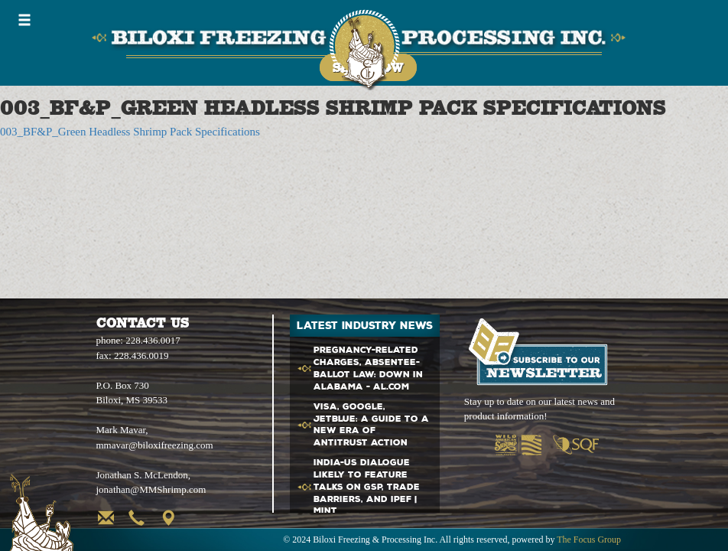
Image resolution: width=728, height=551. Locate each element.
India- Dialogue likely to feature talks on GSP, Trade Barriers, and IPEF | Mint (367, 487)
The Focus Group (589, 539)
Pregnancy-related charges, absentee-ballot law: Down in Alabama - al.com (368, 368)
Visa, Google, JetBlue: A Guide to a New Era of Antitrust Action (371, 424)
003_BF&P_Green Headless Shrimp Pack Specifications (130, 132)
